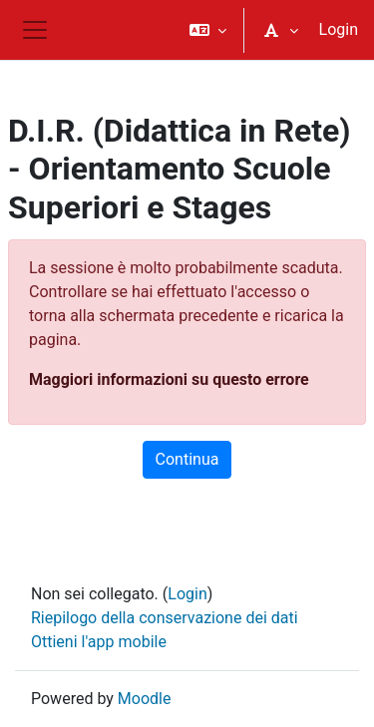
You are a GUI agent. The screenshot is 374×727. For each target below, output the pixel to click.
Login (338, 29)
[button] (208, 30)
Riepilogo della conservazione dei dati (164, 617)
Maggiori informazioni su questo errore (169, 379)
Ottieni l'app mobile (99, 641)
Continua (187, 459)
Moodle (145, 698)
